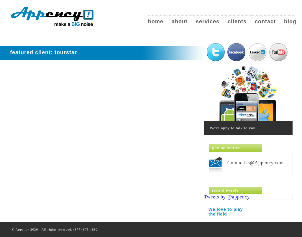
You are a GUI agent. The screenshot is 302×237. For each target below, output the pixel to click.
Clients (237, 21)
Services (207, 21)
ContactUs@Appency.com (255, 162)
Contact (265, 21)
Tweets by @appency (227, 196)
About (180, 21)
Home (155, 21)
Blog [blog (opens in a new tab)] (290, 21)
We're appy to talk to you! (233, 128)
